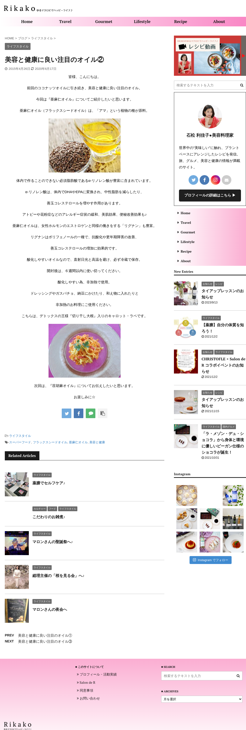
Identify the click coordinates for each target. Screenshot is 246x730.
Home (27, 21)
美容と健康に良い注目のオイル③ (45, 641)
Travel (65, 21)
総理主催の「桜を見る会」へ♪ (58, 575)
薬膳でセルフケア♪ (48, 483)
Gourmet (103, 21)
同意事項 (85, 690)
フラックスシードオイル (50, 442)
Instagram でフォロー (210, 560)
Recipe (180, 21)
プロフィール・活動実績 (97, 674)
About (219, 21)
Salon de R (86, 682)
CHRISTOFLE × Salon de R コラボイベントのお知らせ (224, 365)
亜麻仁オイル (78, 442)
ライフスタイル (20, 436)
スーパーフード (20, 442)
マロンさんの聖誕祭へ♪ (52, 541)
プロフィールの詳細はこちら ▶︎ (210, 195)
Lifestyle (142, 21)
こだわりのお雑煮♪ (48, 516)
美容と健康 (97, 442)
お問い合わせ (88, 698)
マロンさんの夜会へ (49, 609)
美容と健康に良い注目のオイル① (45, 635)
